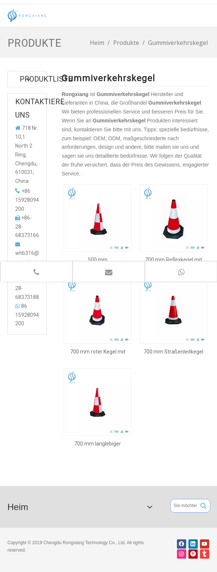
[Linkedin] (193, 544)
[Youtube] (204, 544)
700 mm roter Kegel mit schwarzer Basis (97, 352)
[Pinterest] (193, 554)
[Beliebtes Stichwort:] (203, 505)
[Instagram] (181, 554)
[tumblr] (204, 554)
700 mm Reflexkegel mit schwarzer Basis (173, 260)
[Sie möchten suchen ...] (184, 505)
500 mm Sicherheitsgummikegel (97, 260)
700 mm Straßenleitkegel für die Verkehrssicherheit (173, 352)
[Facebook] (181, 544)
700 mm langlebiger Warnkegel (97, 444)
